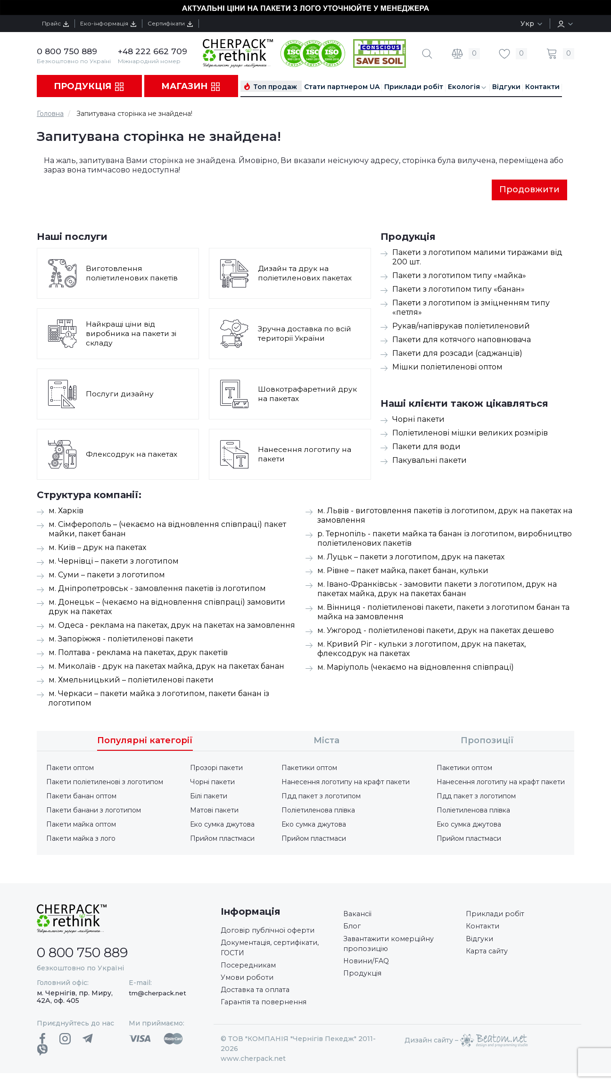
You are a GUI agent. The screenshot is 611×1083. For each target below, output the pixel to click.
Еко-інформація (120, 23)
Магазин (191, 86)
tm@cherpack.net (157, 994)
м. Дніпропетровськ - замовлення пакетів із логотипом (157, 589)
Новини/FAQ (368, 967)
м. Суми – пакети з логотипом (107, 575)
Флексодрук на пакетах (132, 455)
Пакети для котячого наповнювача (461, 340)
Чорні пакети (418, 420)
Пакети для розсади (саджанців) (457, 354)
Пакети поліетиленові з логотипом (104, 783)
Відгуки (506, 86)
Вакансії (359, 915)
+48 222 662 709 (153, 51)
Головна (50, 113)
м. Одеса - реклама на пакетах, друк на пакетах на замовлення (172, 626)
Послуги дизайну (121, 394)
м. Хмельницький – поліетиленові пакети (131, 680)
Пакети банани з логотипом (93, 811)
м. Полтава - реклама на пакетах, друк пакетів (138, 653)
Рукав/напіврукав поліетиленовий (461, 326)
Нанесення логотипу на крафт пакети (345, 783)
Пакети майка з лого (81, 839)
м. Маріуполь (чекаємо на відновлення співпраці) (415, 668)
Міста (326, 741)
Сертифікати (191, 23)
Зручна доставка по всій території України (306, 334)
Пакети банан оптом (81, 797)
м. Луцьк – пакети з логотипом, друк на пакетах (410, 557)
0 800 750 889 (68, 51)
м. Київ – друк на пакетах (97, 548)
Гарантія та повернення (267, 1011)
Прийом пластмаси (222, 839)
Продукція (89, 86)
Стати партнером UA (342, 86)
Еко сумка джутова (222, 825)
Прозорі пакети (216, 768)
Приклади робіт (413, 86)
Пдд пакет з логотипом (321, 797)
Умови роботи (249, 984)
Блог (352, 929)
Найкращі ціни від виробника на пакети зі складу (132, 334)
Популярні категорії (145, 741)
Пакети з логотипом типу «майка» (459, 276)
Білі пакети (208, 797)
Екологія (467, 87)
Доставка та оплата (258, 997)
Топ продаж (275, 86)
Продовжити (529, 190)
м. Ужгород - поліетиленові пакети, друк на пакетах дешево (435, 631)
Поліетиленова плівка (318, 811)
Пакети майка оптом (81, 825)
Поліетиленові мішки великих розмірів (470, 433)
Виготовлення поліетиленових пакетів (133, 274)
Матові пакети (214, 811)
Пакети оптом (70, 768)
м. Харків (66, 511)
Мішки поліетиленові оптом (447, 367)
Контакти (542, 86)
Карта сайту (489, 956)
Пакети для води (426, 447)
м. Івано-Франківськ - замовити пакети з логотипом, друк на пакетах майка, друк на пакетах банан (437, 590)
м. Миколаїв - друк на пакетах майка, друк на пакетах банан (166, 667)
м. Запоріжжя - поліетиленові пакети (121, 639)
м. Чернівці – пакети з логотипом (114, 562)
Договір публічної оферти (272, 931)
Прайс (59, 23)
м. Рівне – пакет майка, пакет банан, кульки (402, 571)
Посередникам (251, 970)
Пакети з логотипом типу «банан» (458, 290)
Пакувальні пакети (429, 461)
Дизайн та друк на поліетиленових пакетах (306, 274)
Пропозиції (487, 741)
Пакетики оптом (309, 768)
